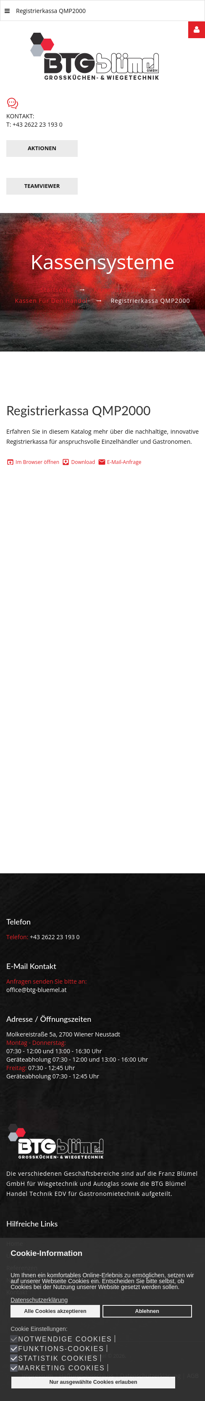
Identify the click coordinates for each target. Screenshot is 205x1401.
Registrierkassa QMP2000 (45, 11)
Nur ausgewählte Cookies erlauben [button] (93, 1382)
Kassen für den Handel (51, 301)
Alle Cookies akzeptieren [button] (55, 1311)
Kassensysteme (117, 290)
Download (83, 462)
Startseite (55, 290)
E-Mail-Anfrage (124, 462)
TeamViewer (42, 186)
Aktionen (42, 148)
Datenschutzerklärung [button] (39, 1300)
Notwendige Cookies (65, 1339)
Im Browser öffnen (36, 462)
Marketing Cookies (61, 1368)
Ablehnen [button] (147, 1311)
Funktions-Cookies (61, 1349)
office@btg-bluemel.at (36, 990)
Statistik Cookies (58, 1359)
